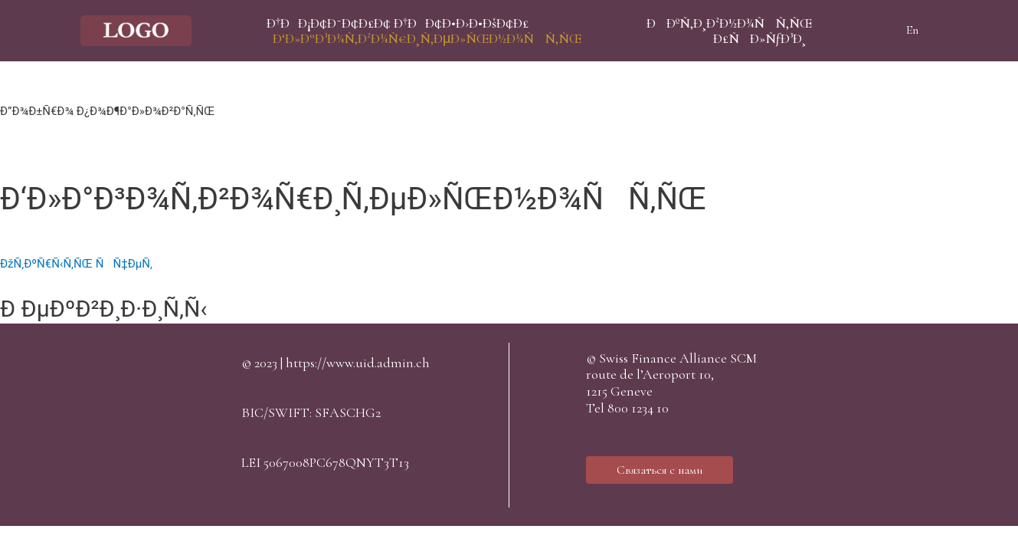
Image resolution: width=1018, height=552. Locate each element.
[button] (659, 470)
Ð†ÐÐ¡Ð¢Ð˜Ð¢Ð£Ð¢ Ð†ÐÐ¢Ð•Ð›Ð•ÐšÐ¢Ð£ (398, 23)
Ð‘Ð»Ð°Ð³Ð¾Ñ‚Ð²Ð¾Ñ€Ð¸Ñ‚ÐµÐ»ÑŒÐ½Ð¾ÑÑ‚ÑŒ (427, 38)
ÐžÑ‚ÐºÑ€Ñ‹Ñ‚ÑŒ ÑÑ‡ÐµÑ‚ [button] (76, 264)
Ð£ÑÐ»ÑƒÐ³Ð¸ (759, 38)
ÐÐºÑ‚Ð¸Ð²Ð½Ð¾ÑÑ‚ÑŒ (729, 23)
